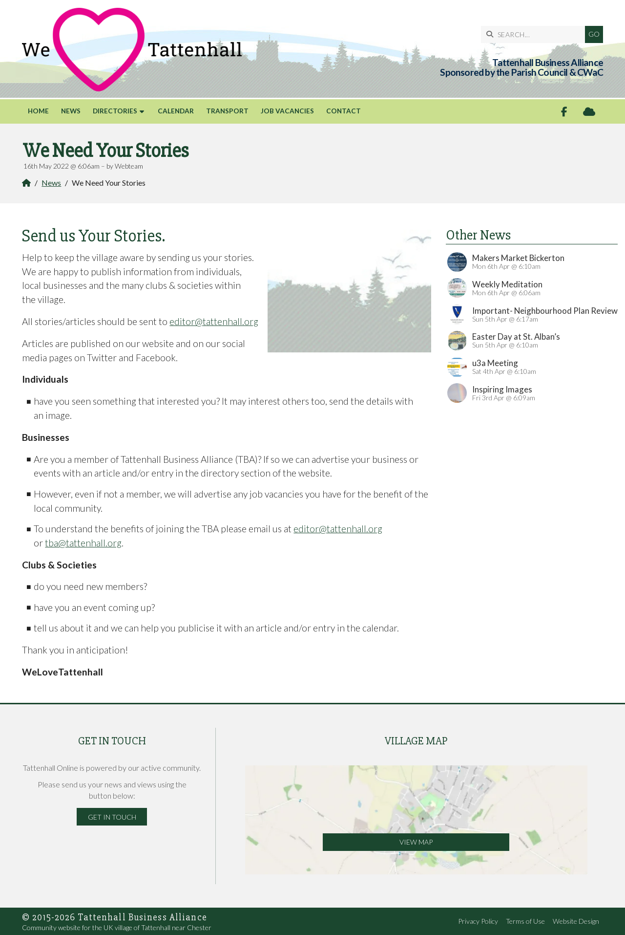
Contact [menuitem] (343, 111)
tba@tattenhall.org (83, 542)
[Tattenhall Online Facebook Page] (564, 112)
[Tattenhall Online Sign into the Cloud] (589, 112)
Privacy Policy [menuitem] (478, 921)
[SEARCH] (535, 34)
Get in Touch (112, 817)
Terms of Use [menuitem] (525, 921)
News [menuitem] (71, 111)
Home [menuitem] (38, 111)
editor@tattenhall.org (213, 321)
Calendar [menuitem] (176, 111)
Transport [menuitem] (227, 111)
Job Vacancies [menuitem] (287, 111)
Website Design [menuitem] (576, 921)
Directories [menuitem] (115, 111)
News (51, 182)
